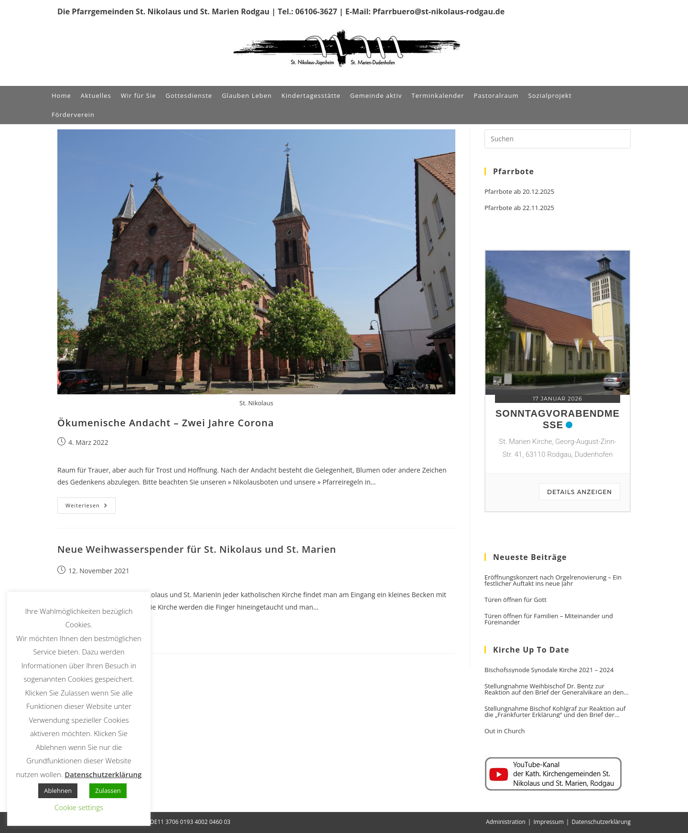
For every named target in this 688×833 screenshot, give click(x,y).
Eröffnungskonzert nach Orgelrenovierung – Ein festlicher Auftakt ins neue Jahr (553, 580)
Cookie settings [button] (78, 807)
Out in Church (504, 731)
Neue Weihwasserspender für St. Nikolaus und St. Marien (196, 549)
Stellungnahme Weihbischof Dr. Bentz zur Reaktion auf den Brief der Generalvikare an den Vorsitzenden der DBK (554, 689)
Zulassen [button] (108, 790)
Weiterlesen (90, 507)
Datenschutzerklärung (601, 822)
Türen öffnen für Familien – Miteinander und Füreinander (548, 619)
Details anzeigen (579, 492)
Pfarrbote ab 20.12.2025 (519, 192)
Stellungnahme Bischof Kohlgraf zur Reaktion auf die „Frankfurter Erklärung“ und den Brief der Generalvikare (554, 712)
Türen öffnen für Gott (515, 600)
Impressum (548, 822)
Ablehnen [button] (58, 790)
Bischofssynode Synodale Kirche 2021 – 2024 (548, 670)
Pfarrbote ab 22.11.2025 (519, 208)
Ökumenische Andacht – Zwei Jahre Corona (165, 422)
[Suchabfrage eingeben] (557, 138)
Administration (506, 822)
